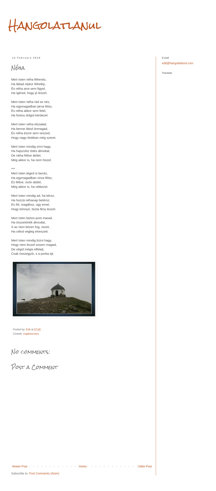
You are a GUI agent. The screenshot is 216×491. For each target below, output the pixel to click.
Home (82, 466)
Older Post (145, 466)
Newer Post (19, 466)
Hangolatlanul (54, 25)
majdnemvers (31, 333)
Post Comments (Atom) (44, 473)
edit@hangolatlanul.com (177, 63)
